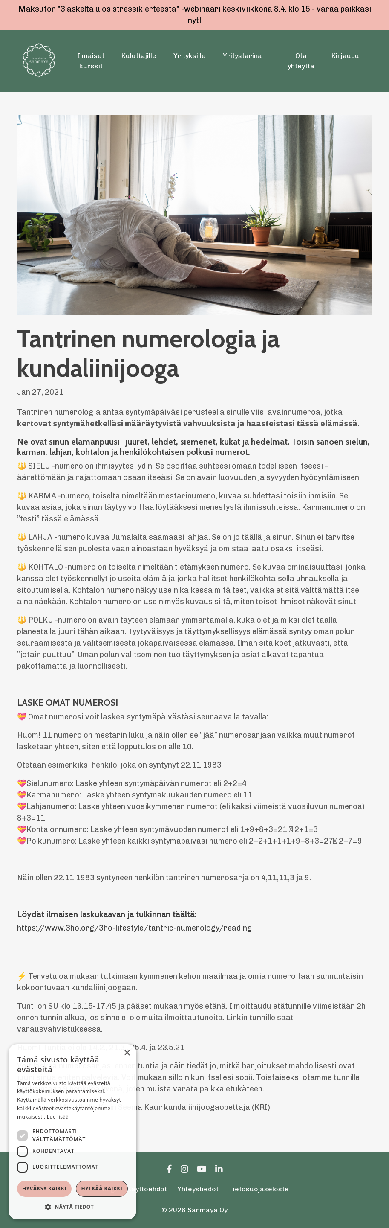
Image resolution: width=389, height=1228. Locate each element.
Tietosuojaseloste (259, 1189)
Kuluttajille (138, 56)
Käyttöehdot (147, 1189)
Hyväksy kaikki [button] (44, 1188)
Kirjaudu (345, 56)
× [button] (127, 1053)
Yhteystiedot (198, 1189)
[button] (72, 1206)
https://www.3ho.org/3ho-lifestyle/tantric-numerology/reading (134, 928)
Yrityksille (189, 56)
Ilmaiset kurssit (91, 61)
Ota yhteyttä (301, 61)
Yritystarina (242, 56)
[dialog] (72, 1131)
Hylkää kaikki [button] (101, 1188)
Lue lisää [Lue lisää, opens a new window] (58, 1116)
